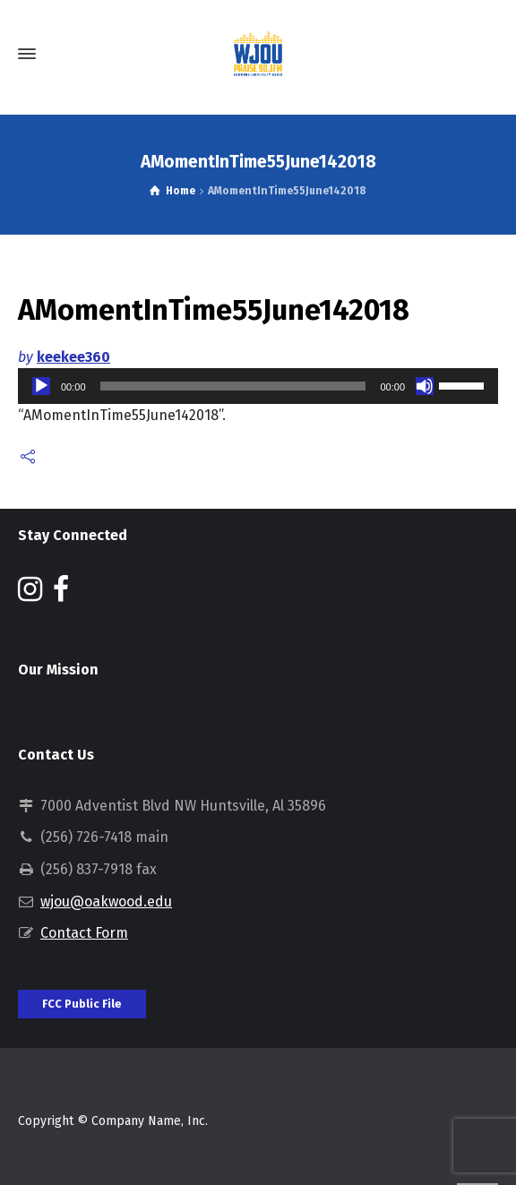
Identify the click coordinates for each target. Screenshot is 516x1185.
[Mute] (425, 386)
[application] (258, 386)
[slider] (233, 386)
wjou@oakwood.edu (106, 901)
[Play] (41, 386)
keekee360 (73, 356)
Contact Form (84, 932)
